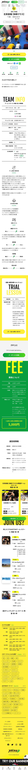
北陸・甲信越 (5, 635)
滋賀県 (20, 641)
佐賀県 (14, 648)
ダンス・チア (20, 661)
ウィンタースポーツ (14, 666)
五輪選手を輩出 (6, 701)
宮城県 (20, 628)
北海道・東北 (5, 628)
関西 (10, 16)
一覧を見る (14, 518)
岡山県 (10, 645)
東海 (7, 639)
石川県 (23, 635)
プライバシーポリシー (7, 726)
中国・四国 (6, 645)
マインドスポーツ (6, 678)
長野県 (14, 635)
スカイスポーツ (14, 669)
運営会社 (20, 729)
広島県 (14, 645)
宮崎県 (10, 650)
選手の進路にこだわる (18, 704)
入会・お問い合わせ (14, 54)
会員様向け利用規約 (20, 726)
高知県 (20, 646)
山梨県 (10, 635)
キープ (14, 67)
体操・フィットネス (6, 664)
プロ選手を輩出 (21, 698)
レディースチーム (17, 713)
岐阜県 (10, 639)
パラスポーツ (5, 681)
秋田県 (23, 628)
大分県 (23, 648)
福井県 (10, 636)
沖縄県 (18, 650)
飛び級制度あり (13, 698)
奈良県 (23, 641)
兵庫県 (14, 641)
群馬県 (17, 633)
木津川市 (16, 129)
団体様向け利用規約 (7, 729)
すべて (24, 654)
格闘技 (12, 658)
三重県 (20, 639)
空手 (19, 107)
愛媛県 (17, 646)
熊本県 (20, 648)
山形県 (10, 629)
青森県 (14, 628)
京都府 (19, 127)
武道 (15, 107)
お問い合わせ (20, 738)
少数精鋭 (22, 690)
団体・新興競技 (5, 666)
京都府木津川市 (16, 16)
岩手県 (17, 628)
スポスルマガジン (7, 738)
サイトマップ (7, 740)
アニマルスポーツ (6, 675)
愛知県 (17, 639)
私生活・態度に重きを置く (14, 695)
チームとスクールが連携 (7, 692)
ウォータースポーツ (6, 661)
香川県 (10, 646)
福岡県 (10, 648)
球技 (4, 658)
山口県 (23, 645)
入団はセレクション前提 (7, 704)
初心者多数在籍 (6, 710)
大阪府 (10, 641)
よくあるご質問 (20, 724)
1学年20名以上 (16, 690)
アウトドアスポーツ (6, 672)
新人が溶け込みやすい (7, 707)
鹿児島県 (14, 650)
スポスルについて (7, 724)
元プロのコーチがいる (7, 690)
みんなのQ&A (20, 721)
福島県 (14, 629)
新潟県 (17, 635)
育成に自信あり (14, 710)
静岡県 (14, 639)
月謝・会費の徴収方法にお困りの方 (7, 734)
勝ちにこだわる (16, 692)
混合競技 (19, 664)
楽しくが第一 (5, 695)
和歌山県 (11, 642)
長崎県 (17, 648)
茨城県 (10, 633)
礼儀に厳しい (5, 698)
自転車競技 (14, 664)
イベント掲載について (20, 734)
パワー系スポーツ (6, 669)
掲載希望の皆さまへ (7, 731)
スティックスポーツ (14, 675)
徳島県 (14, 646)
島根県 (20, 645)
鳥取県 (17, 645)
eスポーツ (13, 678)
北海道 (10, 628)
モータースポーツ (15, 672)
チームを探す (7, 721)
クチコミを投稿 (14, 59)
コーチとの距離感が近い (7, 713)
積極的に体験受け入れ (15, 701)
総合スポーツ (19, 678)
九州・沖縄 (6, 648)
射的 (17, 658)
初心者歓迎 (15, 707)
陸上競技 (14, 661)
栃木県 (14, 633)
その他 (11, 681)
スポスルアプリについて (20, 731)
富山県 (20, 635)
